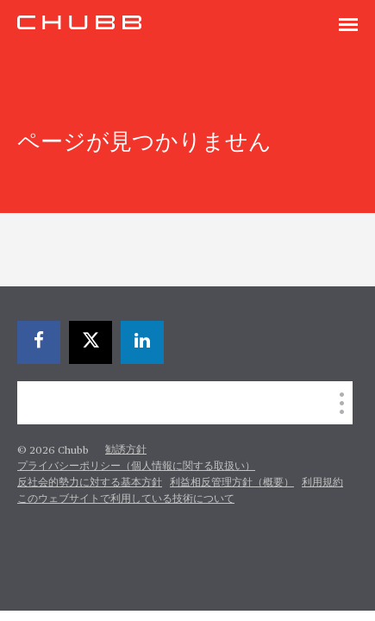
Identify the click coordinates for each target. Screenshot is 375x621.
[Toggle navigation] (348, 26)
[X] (90, 342)
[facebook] (38, 342)
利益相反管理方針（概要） (232, 483)
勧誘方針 (126, 450)
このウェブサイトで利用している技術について (125, 499)
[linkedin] (142, 342)
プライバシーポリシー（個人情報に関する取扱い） (136, 466)
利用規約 (322, 483)
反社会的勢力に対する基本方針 (89, 483)
